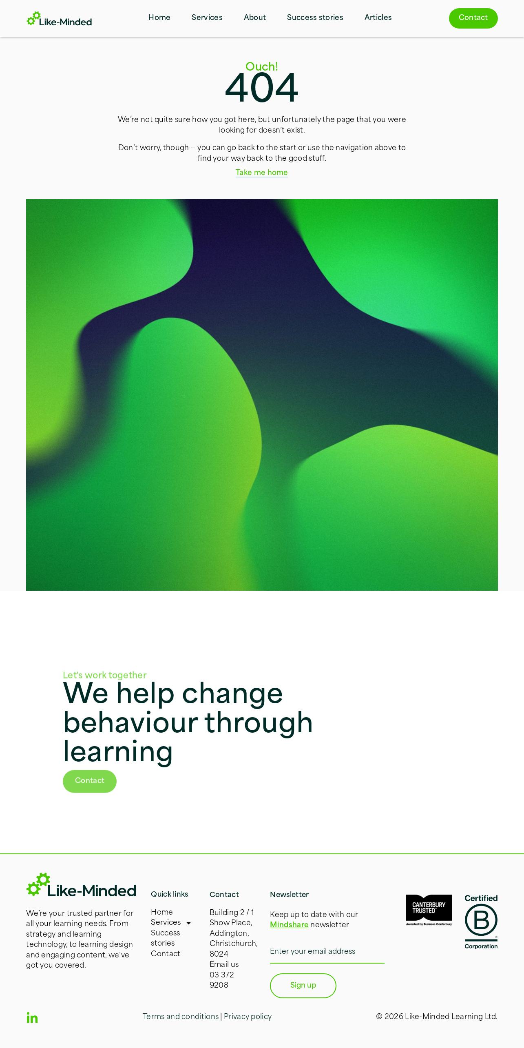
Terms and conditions (181, 1017)
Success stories (315, 18)
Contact (165, 954)
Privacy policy (248, 1017)
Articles (378, 18)
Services (207, 18)
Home (159, 18)
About (255, 18)
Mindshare (289, 925)
